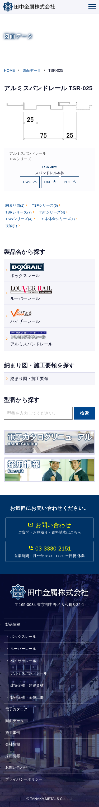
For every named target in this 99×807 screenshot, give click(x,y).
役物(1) (11, 226)
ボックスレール (27, 270)
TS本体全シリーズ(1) (57, 219)
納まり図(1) (15, 205)
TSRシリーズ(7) (18, 212)
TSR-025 (50, 167)
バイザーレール (25, 315)
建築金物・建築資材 (27, 685)
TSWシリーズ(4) (18, 219)
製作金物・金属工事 (27, 697)
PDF (67, 182)
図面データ (14, 721)
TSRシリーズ (20, 159)
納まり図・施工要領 (29, 378)
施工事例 (12, 732)
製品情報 (12, 624)
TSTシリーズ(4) (52, 212)
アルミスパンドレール (27, 153)
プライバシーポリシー (23, 779)
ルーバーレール (31, 292)
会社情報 (12, 744)
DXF (47, 182)
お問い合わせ (16, 767)
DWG (27, 182)
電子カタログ (16, 709)
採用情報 (12, 756)
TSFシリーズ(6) (45, 205)
